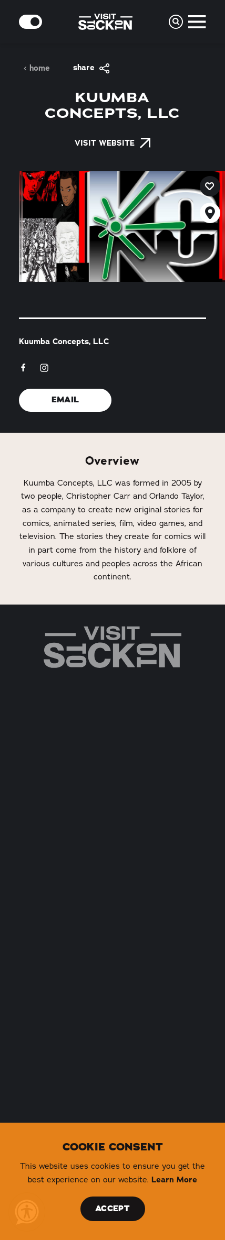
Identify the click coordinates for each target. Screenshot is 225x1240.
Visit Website (112, 143)
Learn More (174, 1179)
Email (65, 399)
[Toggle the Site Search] (176, 22)
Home (36, 68)
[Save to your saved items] (210, 186)
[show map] (210, 213)
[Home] (112, 647)
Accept (112, 1208)
